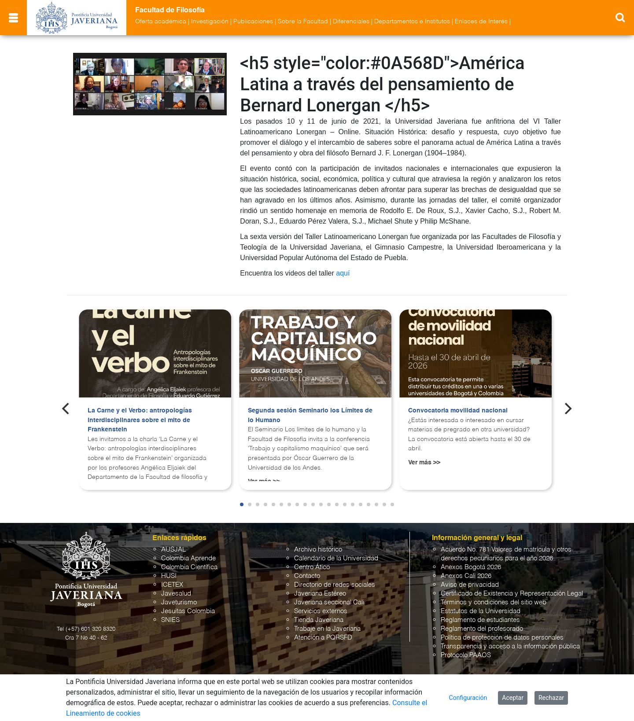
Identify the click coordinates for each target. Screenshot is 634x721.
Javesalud (176, 593)
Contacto (307, 576)
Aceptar (512, 697)
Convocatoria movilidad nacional (458, 411)
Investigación (210, 21)
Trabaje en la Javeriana (327, 628)
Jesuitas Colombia (188, 611)
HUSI (169, 576)
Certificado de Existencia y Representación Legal (512, 593)
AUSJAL (173, 549)
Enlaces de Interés (481, 21)
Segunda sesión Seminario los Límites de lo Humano (310, 415)
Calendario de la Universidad (336, 558)
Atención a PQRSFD (323, 637)
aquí (343, 273)
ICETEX (172, 584)
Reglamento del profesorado (482, 628)
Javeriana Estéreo (320, 593)
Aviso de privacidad (470, 584)
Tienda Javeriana (318, 620)
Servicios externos (320, 611)
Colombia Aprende (188, 558)
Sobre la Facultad (303, 21)
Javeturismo (179, 602)
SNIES (170, 620)
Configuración (468, 697)
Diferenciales (351, 21)
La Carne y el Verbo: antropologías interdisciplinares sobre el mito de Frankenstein (140, 420)
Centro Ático (312, 567)
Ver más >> (424, 463)
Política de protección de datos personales (502, 637)
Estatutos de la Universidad (480, 611)
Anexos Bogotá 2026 (471, 567)
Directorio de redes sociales (334, 584)
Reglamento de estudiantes (480, 620)
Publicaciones (253, 21)
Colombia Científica (189, 567)
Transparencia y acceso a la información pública (510, 646)
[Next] (567, 408)
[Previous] (66, 408)
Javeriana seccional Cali (329, 602)
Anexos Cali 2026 (466, 576)
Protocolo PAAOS (466, 655)
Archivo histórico (318, 549)
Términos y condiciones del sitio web (493, 602)
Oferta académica (160, 21)
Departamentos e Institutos (412, 21)
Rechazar (551, 697)
